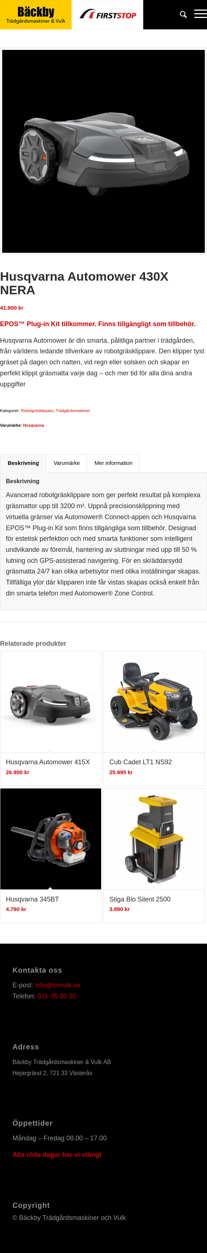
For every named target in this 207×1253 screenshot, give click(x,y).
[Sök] (180, 14)
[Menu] (197, 14)
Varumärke (66, 463)
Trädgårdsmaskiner (73, 410)
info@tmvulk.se (57, 985)
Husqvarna (33, 425)
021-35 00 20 (56, 996)
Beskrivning (23, 463)
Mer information (113, 463)
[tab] (23, 463)
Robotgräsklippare (37, 410)
